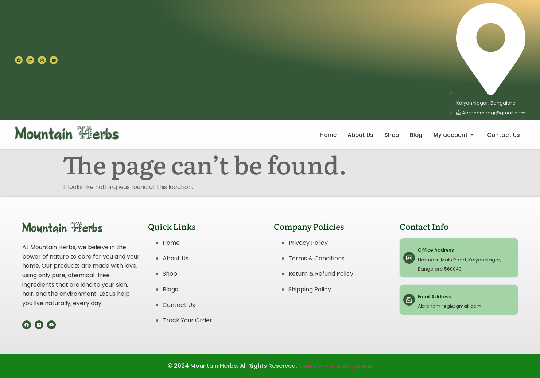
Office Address (436, 250)
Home (324, 134)
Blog (414, 134)
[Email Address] (409, 300)
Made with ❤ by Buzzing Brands (336, 366)
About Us (356, 134)
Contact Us (503, 134)
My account (452, 134)
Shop (389, 134)
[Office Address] (409, 258)
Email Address (434, 297)
